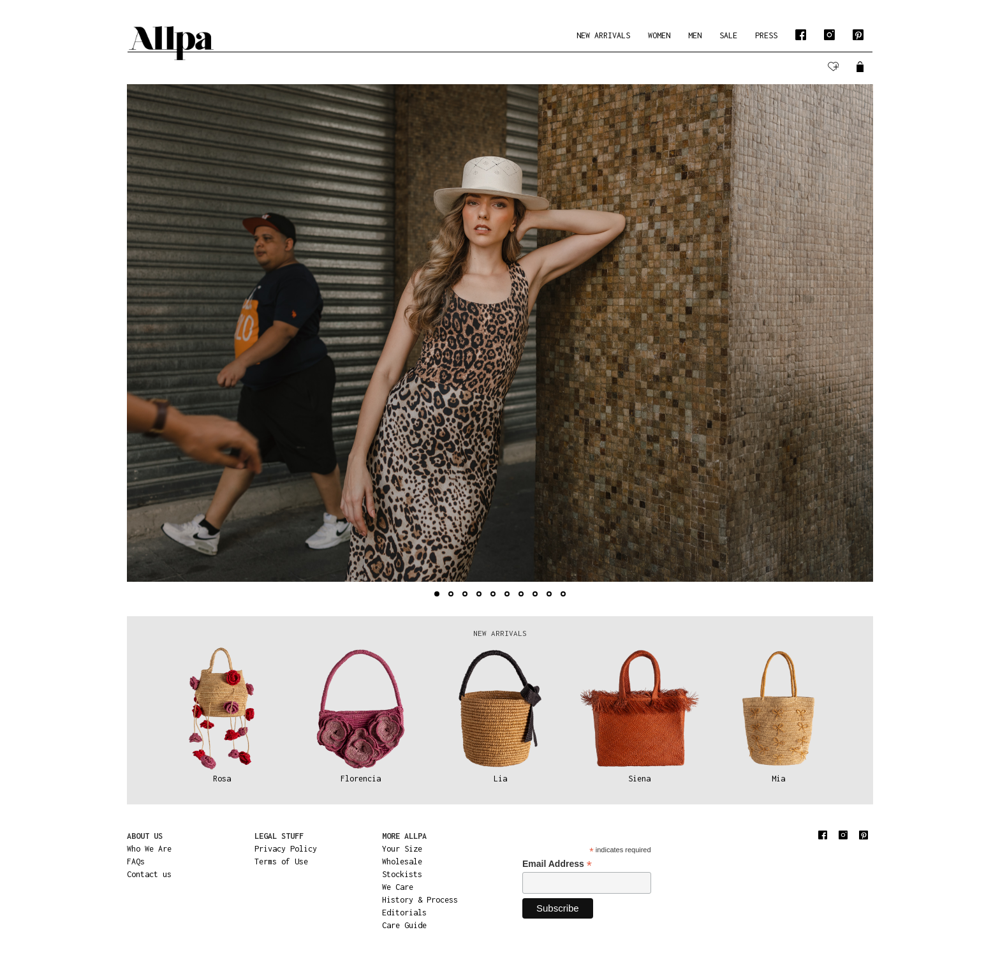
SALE (728, 35)
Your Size (402, 849)
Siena (639, 778)
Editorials (404, 912)
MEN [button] (695, 35)
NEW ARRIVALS (603, 35)
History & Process (420, 900)
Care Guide (404, 925)
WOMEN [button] (659, 35)
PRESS (766, 35)
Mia (778, 778)
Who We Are (149, 849)
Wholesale (402, 861)
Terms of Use (281, 861)
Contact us (149, 874)
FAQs (136, 861)
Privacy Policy (285, 849)
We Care (397, 887)
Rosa (222, 778)
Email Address (557, 864)
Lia (500, 778)
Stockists (402, 874)
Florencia (361, 778)
